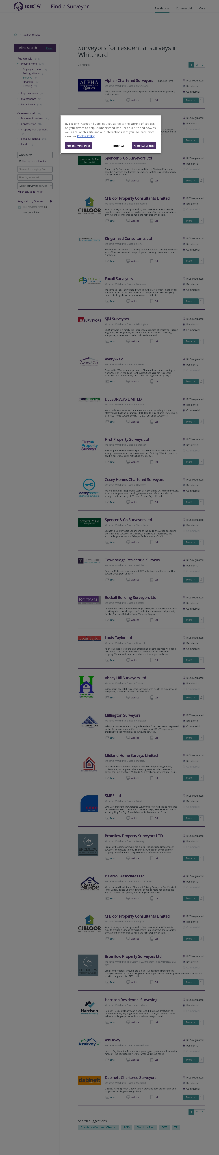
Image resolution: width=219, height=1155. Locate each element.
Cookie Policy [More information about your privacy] (86, 136)
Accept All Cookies (144, 145)
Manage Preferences (78, 145)
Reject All (118, 145)
